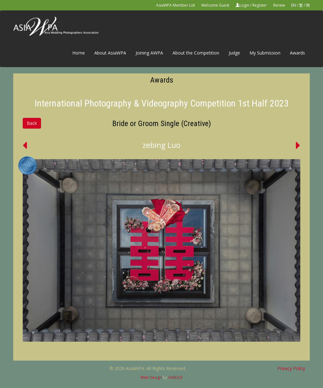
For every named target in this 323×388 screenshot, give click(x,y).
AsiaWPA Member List (175, 5)
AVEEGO (175, 377)
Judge (234, 53)
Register (259, 5)
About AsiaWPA (110, 53)
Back (32, 123)
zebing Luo (161, 145)
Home (78, 53)
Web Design (151, 377)
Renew (279, 5)
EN (293, 5)
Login (244, 5)
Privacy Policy (291, 368)
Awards (297, 53)
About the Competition (196, 53)
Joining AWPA (149, 53)
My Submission (265, 53)
